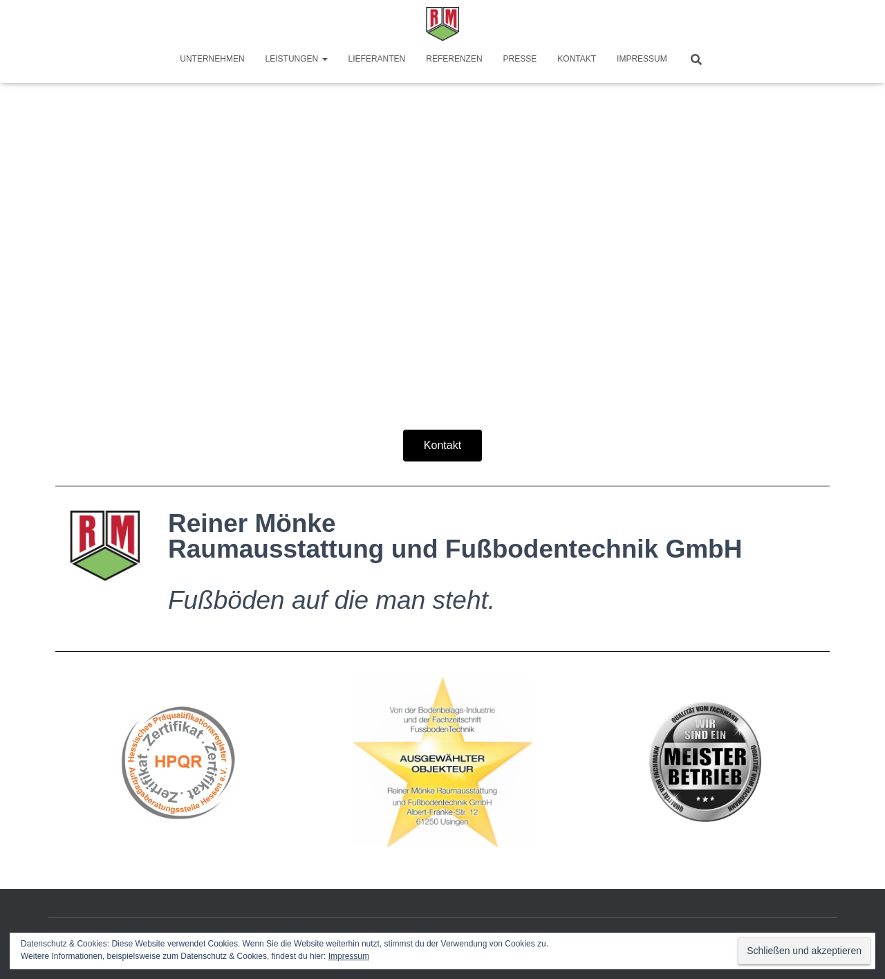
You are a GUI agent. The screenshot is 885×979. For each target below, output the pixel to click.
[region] (442, 208)
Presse (520, 59)
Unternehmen (212, 59)
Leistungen (297, 59)
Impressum (642, 59)
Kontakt (576, 59)
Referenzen (454, 59)
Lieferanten (377, 59)
